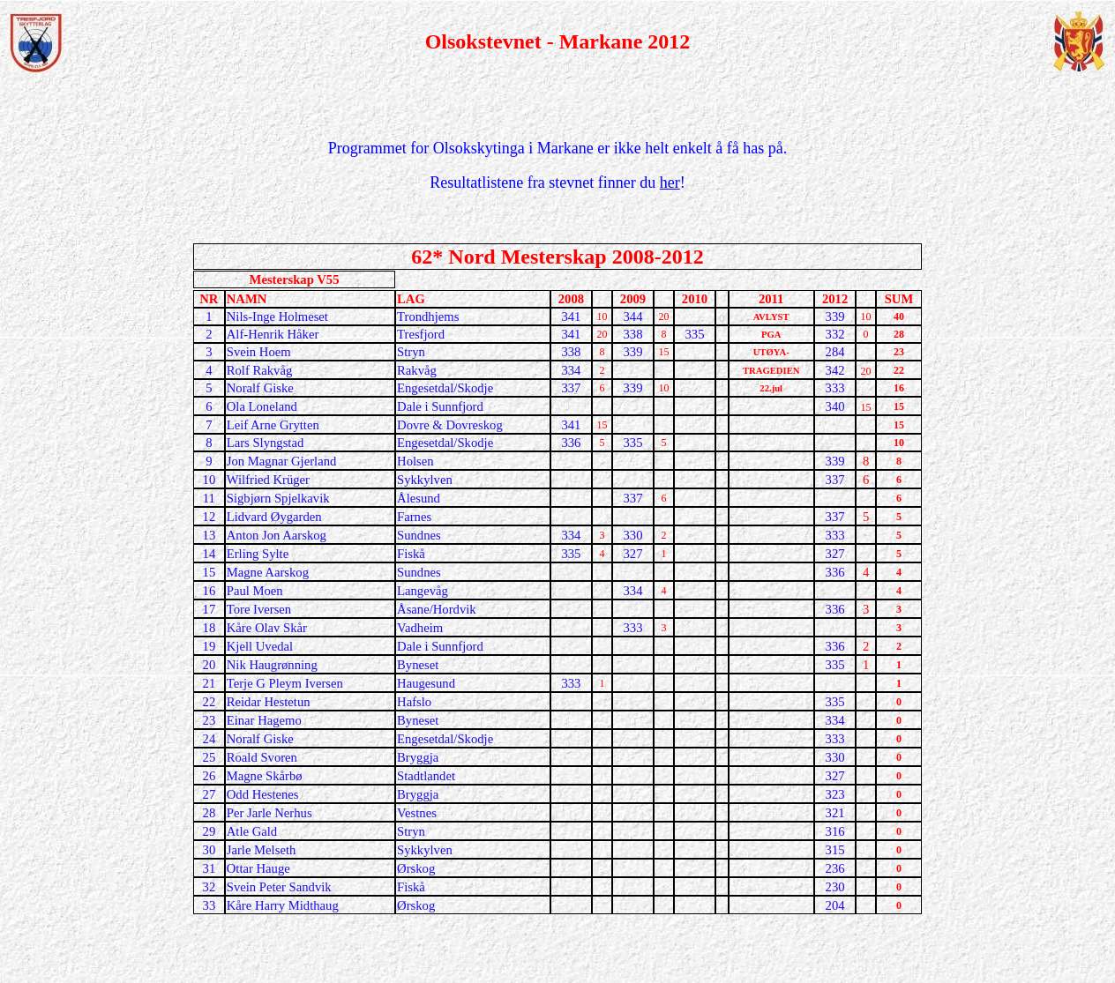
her (670, 182)
